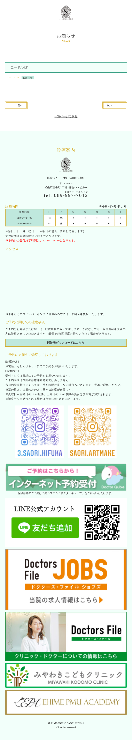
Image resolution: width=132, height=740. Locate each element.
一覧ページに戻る (65, 116)
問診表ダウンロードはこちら (66, 342)
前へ (20, 105)
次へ (109, 105)
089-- (71, 195)
